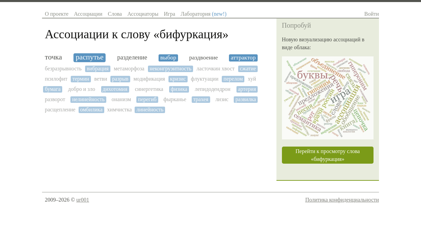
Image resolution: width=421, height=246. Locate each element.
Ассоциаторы (143, 14)
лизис (222, 99)
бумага (52, 89)
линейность (149, 109)
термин (80, 79)
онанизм (121, 99)
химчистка (119, 109)
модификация (149, 79)
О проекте (56, 14)
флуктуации (205, 79)
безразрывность (63, 68)
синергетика (149, 89)
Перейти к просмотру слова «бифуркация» (328, 155)
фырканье (174, 99)
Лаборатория (204, 14)
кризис (178, 79)
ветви (100, 79)
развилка (245, 99)
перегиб (147, 99)
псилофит (56, 79)
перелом (233, 79)
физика (179, 89)
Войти (371, 14)
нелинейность (88, 99)
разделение (132, 57)
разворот (55, 99)
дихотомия (115, 89)
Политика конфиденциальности (342, 200)
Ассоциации (88, 14)
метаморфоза (129, 68)
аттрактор (243, 57)
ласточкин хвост (215, 68)
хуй (252, 79)
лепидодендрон (212, 89)
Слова (115, 14)
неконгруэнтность (170, 68)
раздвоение (203, 57)
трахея (200, 99)
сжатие (248, 68)
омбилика (91, 109)
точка (53, 57)
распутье (90, 57)
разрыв (120, 79)
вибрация (98, 68)
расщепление (60, 109)
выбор (168, 57)
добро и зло (81, 89)
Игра (169, 14)
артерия (247, 89)
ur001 (82, 200)
